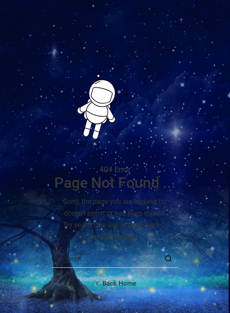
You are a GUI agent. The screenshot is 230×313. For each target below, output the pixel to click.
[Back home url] (115, 283)
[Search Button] (168, 258)
